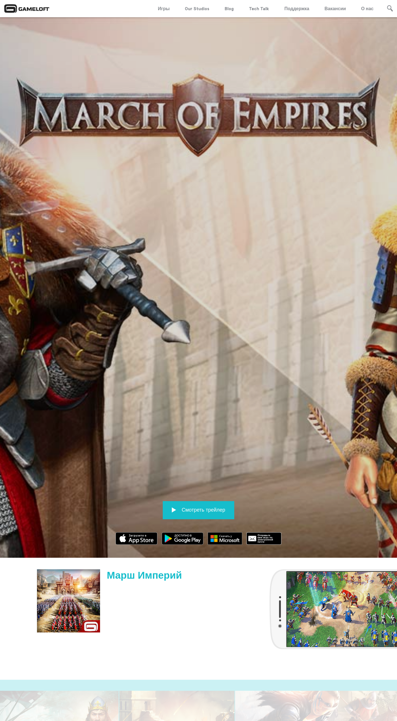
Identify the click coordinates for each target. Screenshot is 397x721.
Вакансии (335, 8)
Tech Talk (259, 8)
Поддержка (296, 8)
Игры (164, 8)
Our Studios (197, 8)
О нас (367, 8)
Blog (229, 8)
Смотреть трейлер (198, 504)
